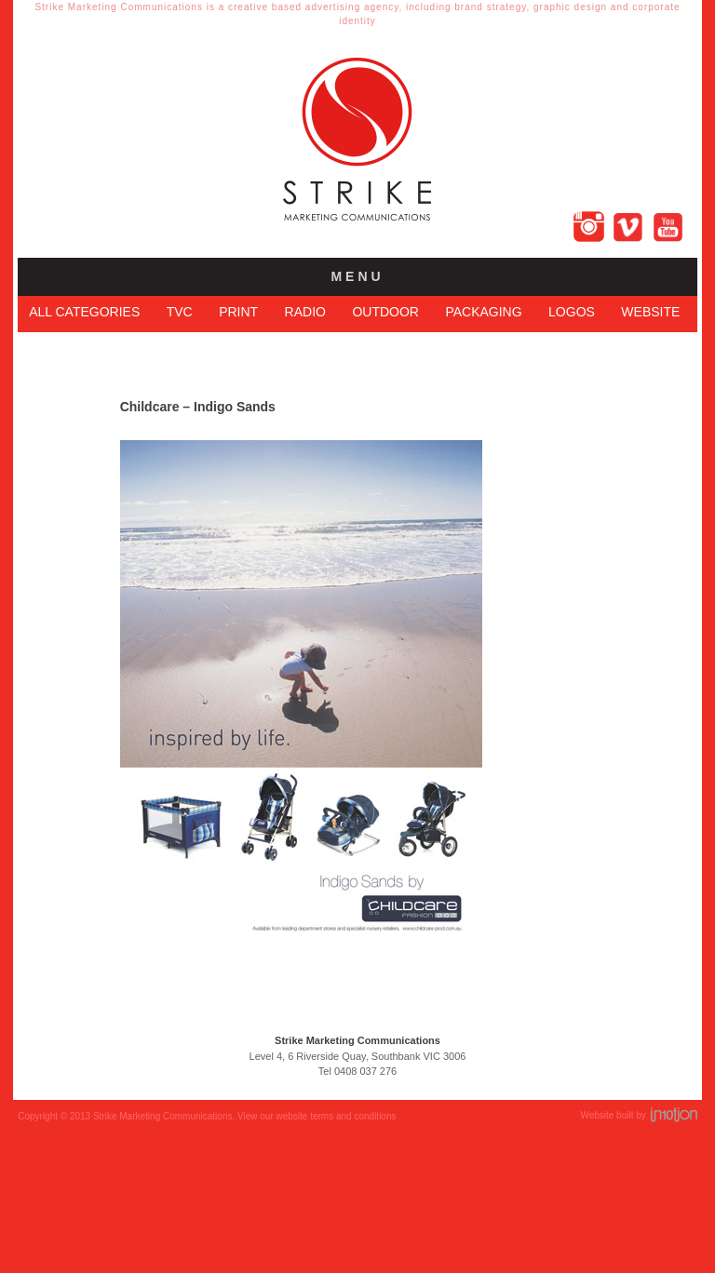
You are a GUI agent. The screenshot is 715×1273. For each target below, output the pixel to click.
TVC (180, 311)
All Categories (84, 311)
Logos (571, 311)
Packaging (483, 311)
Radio (305, 311)
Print (238, 311)
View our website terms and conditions (316, 1122)
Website (650, 311)
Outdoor (385, 311)
